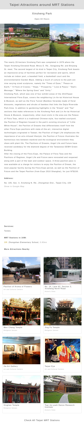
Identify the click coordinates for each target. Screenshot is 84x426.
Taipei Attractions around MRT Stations (42, 4)
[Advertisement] (42, 204)
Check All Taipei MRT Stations (42, 420)
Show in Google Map (14, 186)
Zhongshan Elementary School (23, 242)
